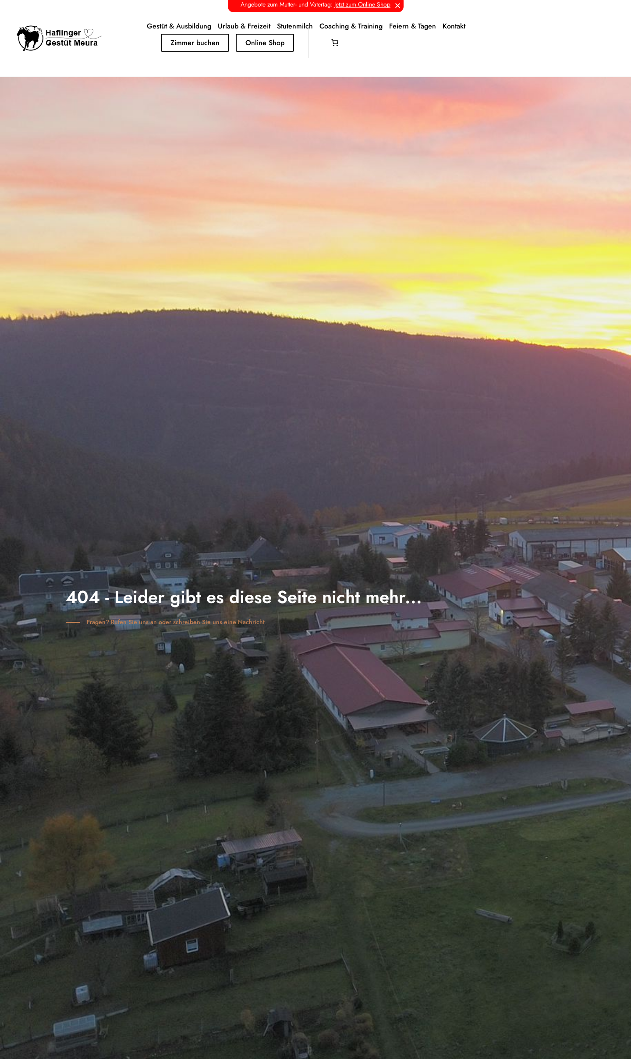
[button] (397, 5)
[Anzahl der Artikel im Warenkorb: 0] (335, 42)
